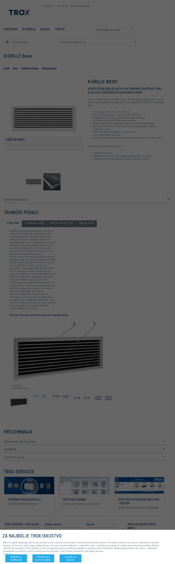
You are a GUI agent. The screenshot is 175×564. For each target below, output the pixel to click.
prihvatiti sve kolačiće (70, 558)
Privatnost (7, 554)
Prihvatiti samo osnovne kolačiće (43, 558)
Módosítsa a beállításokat (16, 558)
